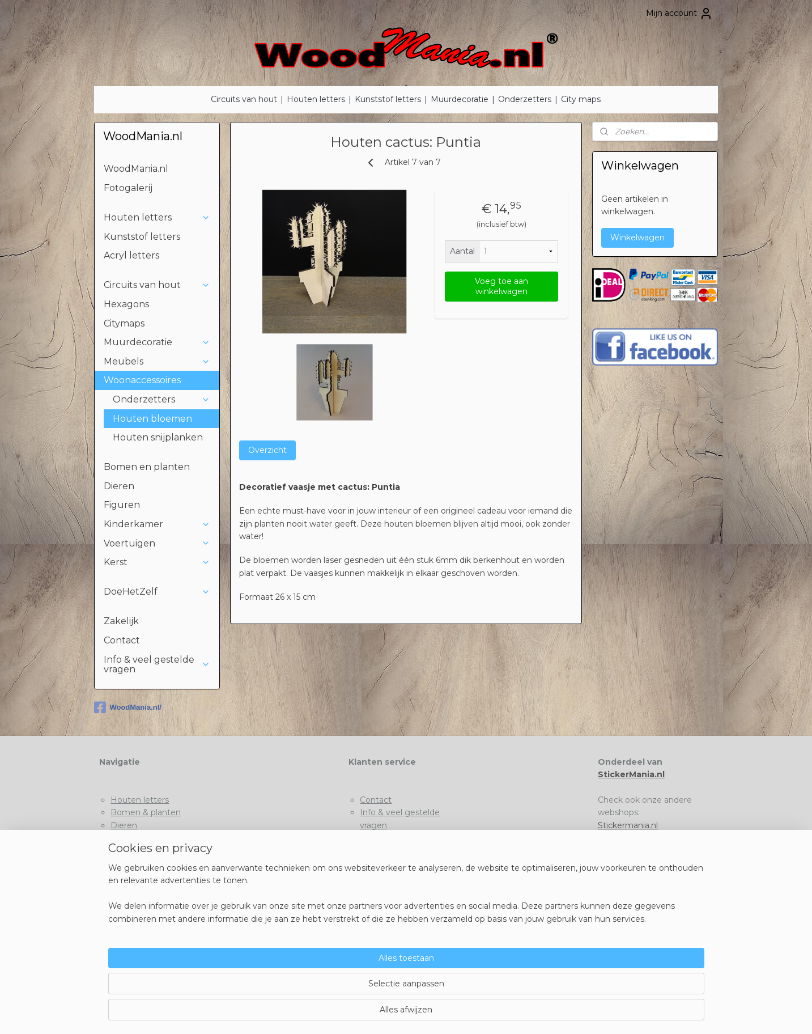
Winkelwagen (637, 237)
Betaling (376, 850)
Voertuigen (157, 543)
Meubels (157, 361)
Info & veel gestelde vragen (157, 664)
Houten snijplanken (158, 437)
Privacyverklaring (393, 863)
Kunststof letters (388, 99)
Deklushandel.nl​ (629, 850)
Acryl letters (131, 255)
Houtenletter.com (634, 838)
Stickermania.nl (628, 825)
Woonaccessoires (157, 380)
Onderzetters (524, 99)
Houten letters (316, 99)
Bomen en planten (147, 466)
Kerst (157, 562)
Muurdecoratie (459, 99)
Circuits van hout (244, 99)
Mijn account (679, 13)
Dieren (119, 486)
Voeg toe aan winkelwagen (501, 286)
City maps (581, 99)
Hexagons (126, 304)
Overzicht (267, 450)
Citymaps (124, 323)
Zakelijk (121, 621)
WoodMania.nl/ (127, 707)
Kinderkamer (157, 524)
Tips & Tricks (383, 838)
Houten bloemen (152, 418)
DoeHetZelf (157, 591)
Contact (122, 640)
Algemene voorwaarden (408, 876)
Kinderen (128, 838)
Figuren (122, 504)
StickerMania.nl (631, 774)
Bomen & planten (145, 812)
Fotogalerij (128, 188)
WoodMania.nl (136, 168)
